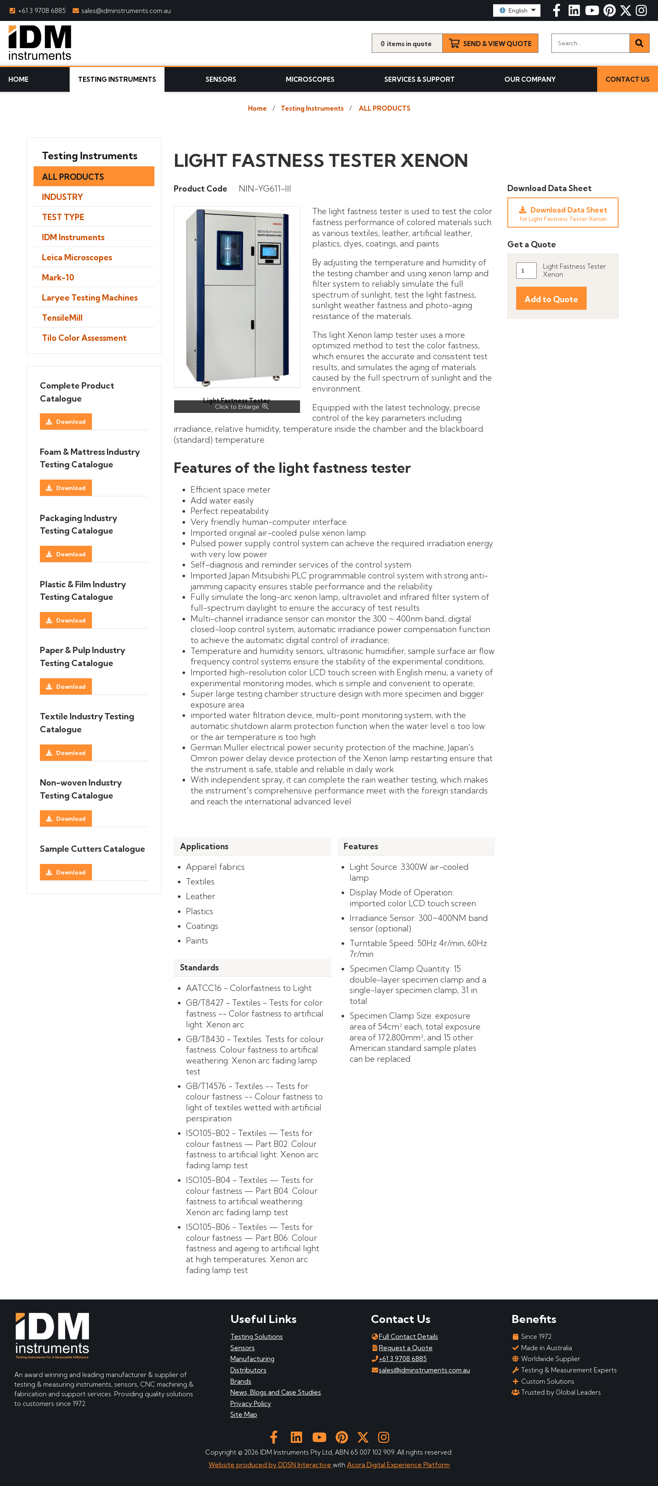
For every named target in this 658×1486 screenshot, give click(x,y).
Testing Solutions (256, 1337)
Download (71, 421)
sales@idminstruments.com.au (122, 11)
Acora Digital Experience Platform (398, 1465)
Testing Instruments (117, 79)
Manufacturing (252, 1359)
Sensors (221, 79)
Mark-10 (58, 277)
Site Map (243, 1415)
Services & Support (419, 79)
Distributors (248, 1370)
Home (18, 79)
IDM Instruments (73, 237)
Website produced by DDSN (253, 1465)
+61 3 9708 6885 (37, 11)
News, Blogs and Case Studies (275, 1392)
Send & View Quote (497, 44)
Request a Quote (402, 1348)
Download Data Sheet (563, 214)
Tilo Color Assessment (84, 338)
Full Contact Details (404, 1337)
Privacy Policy (250, 1404)
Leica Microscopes (77, 257)
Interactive (315, 1465)
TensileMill (62, 318)
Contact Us (628, 79)
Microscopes (310, 79)
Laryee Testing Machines (90, 298)
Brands (240, 1381)
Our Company (530, 79)
